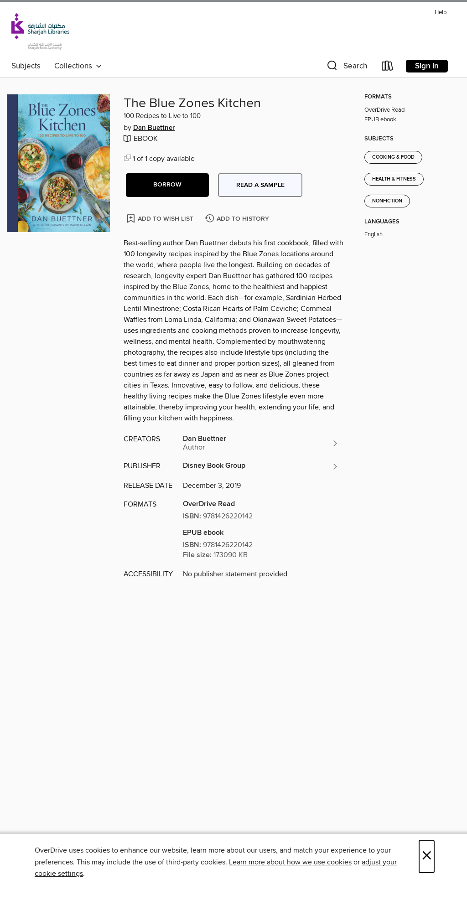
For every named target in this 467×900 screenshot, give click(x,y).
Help (440, 12)
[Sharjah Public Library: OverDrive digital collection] (40, 31)
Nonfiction (387, 201)
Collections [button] (78, 66)
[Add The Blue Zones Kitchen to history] (238, 219)
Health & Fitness (394, 179)
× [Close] (426, 856)
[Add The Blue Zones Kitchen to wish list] (161, 218)
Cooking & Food (393, 157)
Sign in (427, 66)
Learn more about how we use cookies (290, 862)
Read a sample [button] (260, 185)
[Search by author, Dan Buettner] (260, 443)
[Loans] (387, 68)
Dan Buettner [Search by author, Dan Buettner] (154, 128)
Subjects (26, 66)
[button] (346, 68)
